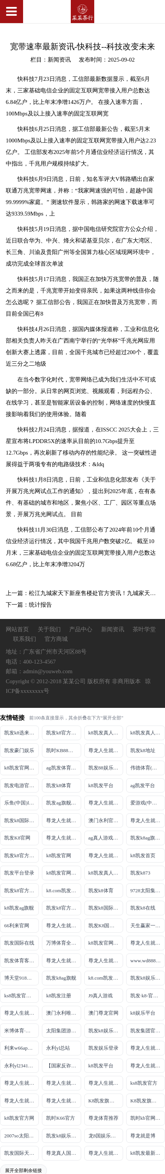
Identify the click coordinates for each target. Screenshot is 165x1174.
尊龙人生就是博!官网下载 (147, 1066)
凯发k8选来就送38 (21, 733)
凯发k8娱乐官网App (63, 1136)
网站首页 (17, 629)
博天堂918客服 (20, 978)
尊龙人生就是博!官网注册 (105, 960)
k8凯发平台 (100, 785)
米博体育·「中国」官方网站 (21, 1031)
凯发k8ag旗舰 (61, 978)
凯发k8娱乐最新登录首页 (105, 1031)
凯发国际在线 (19, 943)
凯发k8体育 (58, 785)
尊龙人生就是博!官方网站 (21, 1101)
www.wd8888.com (147, 960)
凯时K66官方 (60, 1118)
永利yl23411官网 (21, 1066)
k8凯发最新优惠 (147, 1153)
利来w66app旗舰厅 (21, 1048)
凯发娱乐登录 (103, 1048)
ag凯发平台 (142, 785)
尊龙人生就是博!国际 (147, 943)
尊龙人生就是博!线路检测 (63, 820)
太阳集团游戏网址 (63, 1031)
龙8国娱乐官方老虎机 (105, 1136)
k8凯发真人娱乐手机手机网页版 (105, 733)
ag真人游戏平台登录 (105, 838)
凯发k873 (140, 873)
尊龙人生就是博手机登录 (63, 925)
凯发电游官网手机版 (21, 785)
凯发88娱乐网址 (105, 768)
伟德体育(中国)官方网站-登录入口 (147, 768)
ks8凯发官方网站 (21, 995)
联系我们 (24, 639)
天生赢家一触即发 (147, 925)
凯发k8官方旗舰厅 (63, 733)
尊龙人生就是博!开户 (105, 855)
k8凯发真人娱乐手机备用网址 (105, 873)
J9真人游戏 (100, 995)
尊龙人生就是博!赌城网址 (105, 1153)
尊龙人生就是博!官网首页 (21, 1013)
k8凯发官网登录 (21, 768)
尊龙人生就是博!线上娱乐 (105, 803)
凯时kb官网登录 (147, 1118)
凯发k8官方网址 (21, 855)
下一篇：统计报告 (29, 605)
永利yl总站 (58, 1048)
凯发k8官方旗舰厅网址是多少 (63, 908)
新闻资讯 (113, 629)
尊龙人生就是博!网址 (147, 820)
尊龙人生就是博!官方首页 (63, 1101)
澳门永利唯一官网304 (63, 1013)
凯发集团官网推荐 (147, 1031)
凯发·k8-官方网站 (147, 995)
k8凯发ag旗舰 (19, 908)
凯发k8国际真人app (105, 908)
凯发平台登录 (19, 873)
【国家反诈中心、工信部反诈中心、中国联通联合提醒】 (63, 1066)
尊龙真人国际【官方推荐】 (63, 1153)
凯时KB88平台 (62, 750)
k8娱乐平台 (142, 1013)
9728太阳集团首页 (147, 890)
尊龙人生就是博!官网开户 (63, 1083)
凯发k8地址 (142, 750)
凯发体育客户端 (21, 960)
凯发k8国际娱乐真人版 (21, 820)
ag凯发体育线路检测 (63, 768)
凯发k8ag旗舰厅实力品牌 (147, 838)
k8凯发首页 (142, 855)
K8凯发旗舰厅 (104, 1101)
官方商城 (56, 639)
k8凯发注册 (58, 995)
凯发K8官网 (17, 838)
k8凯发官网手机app (63, 873)
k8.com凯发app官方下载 (105, 978)
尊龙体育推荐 (103, 1118)
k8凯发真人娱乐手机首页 (147, 733)
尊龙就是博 (142, 1136)
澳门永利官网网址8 (105, 820)
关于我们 (50, 629)
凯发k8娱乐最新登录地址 (147, 978)
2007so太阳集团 (21, 1136)
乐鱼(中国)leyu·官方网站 (21, 803)
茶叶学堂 (144, 629)
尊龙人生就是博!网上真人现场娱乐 (63, 838)
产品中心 (80, 629)
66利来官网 (16, 925)
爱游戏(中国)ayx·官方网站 (147, 803)
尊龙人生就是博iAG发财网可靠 (63, 960)
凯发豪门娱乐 (19, 750)
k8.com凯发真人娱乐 (63, 890)
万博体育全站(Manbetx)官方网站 (63, 943)
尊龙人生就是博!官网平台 (21, 1083)
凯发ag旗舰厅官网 (63, 803)
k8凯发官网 (58, 855)
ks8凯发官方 (143, 1083)
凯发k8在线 (142, 908)
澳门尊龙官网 (103, 1013)
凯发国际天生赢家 (21, 1153)
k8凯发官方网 (19, 1118)
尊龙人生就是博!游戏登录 (105, 750)
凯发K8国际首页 (105, 925)
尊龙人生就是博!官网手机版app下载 (147, 1048)
